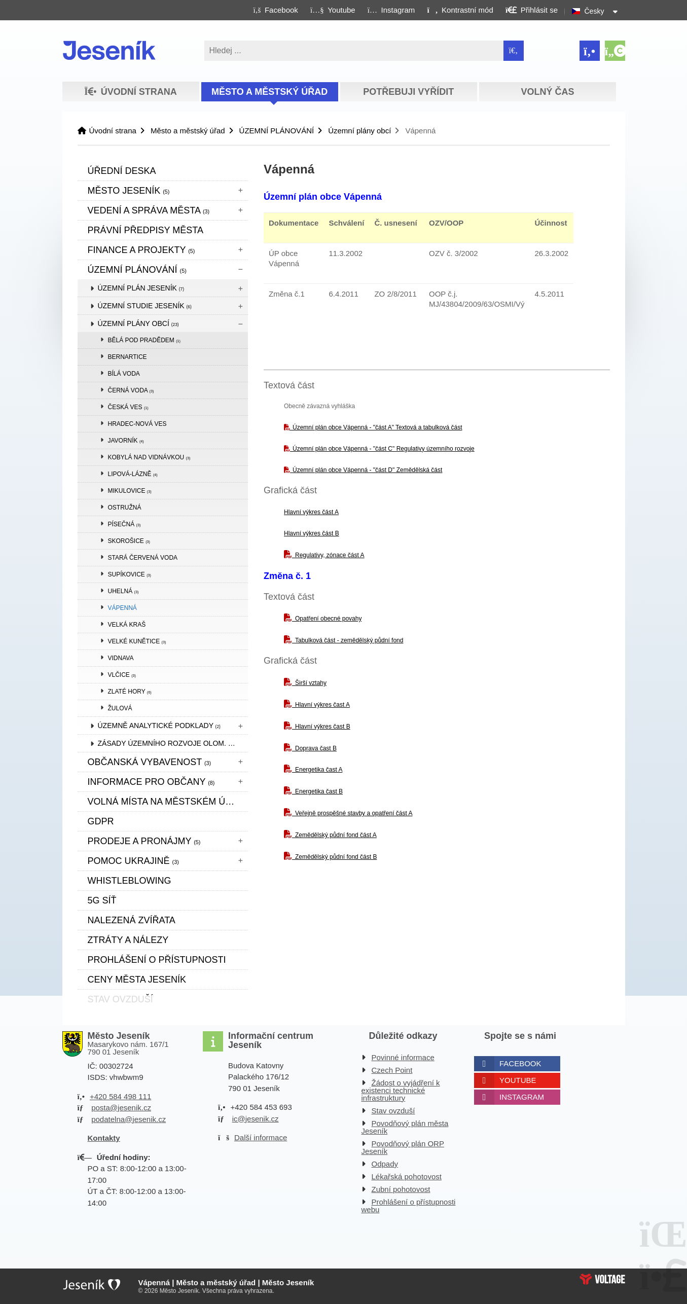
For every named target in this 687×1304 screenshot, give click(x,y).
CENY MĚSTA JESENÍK (137, 979)
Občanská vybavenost (149, 762)
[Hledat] (513, 51)
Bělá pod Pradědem (144, 340)
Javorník (126, 440)
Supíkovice (129, 574)
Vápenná (122, 607)
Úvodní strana (109, 50)
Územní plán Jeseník (141, 288)
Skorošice (129, 541)
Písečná (124, 524)
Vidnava (121, 658)
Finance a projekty (141, 250)
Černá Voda (131, 390)
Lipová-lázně (133, 474)
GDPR (101, 821)
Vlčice (122, 674)
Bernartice (127, 356)
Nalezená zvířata (131, 920)
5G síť (102, 900)
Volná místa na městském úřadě (168, 801)
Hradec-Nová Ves (137, 423)
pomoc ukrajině (133, 861)
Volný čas (547, 92)
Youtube (517, 1080)
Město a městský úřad (269, 92)
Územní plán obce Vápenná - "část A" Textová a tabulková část (377, 427)
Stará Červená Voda (143, 557)
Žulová (120, 708)
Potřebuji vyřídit (408, 92)
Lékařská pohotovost (407, 1176)
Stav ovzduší (393, 1110)
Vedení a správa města (149, 210)
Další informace (260, 1137)
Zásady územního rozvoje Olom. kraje (173, 743)
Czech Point (392, 1070)
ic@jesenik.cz (255, 1118)
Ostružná (124, 507)
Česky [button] (594, 11)
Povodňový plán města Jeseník (405, 1127)
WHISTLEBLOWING (129, 881)
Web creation (602, 1279)
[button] (460, 10)
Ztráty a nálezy (128, 940)
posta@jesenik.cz (121, 1107)
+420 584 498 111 (120, 1096)
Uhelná (123, 591)
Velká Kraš (127, 624)
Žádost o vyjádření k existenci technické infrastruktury (400, 1090)
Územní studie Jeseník (145, 306)
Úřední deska (122, 171)
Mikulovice (130, 490)
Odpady (385, 1164)
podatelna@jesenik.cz (128, 1119)
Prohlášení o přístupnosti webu (408, 1206)
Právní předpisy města (145, 230)
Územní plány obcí (359, 130)
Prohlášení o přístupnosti (157, 960)
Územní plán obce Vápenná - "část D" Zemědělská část (367, 470)
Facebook (520, 1063)
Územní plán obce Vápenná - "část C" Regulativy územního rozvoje (384, 448)
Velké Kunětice (137, 641)
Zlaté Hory (130, 691)
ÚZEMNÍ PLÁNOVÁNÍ (276, 130)
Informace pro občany (151, 782)
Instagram (521, 1097)
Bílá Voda (124, 373)
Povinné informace (403, 1057)
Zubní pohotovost (401, 1189)
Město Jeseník (129, 191)
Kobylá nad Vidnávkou (149, 457)
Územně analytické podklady (159, 725)
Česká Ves (128, 407)
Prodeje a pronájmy (144, 841)
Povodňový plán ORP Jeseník (402, 1147)
